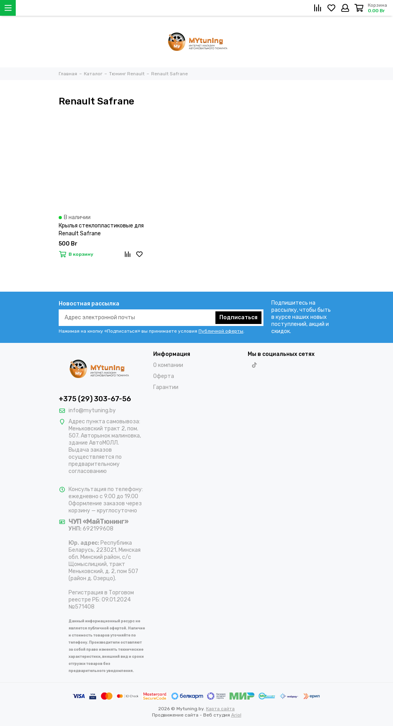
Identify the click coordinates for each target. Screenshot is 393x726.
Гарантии (165, 387)
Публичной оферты (220, 331)
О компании (168, 365)
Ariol (236, 715)
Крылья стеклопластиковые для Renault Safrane (101, 229)
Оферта (163, 376)
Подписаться (238, 317)
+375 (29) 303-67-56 (95, 399)
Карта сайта (220, 708)
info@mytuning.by (92, 410)
